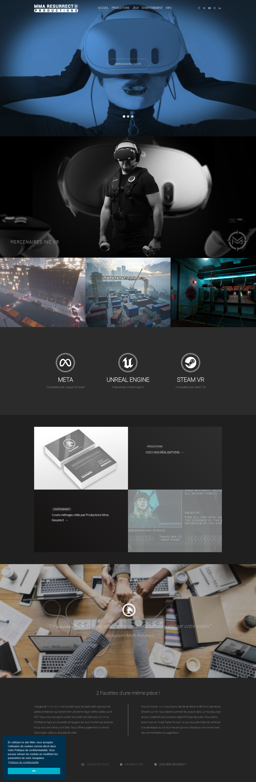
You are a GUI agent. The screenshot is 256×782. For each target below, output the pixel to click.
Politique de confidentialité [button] (23, 762)
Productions (53, 706)
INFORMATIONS (131, 764)
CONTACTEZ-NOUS (95, 764)
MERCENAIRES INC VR (128, 64)
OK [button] (34, 771)
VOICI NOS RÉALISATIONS (165, 452)
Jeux (161, 706)
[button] (124, 116)
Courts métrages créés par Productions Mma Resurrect (80, 518)
